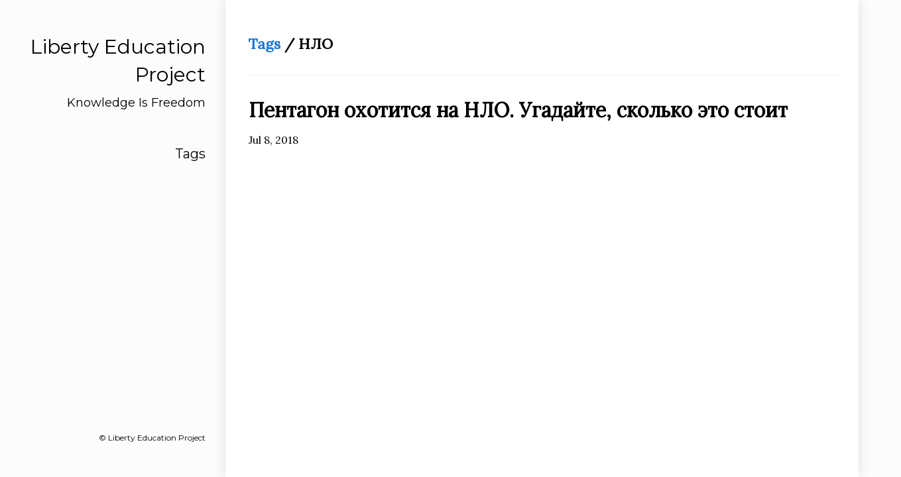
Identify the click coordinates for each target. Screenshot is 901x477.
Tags (190, 154)
